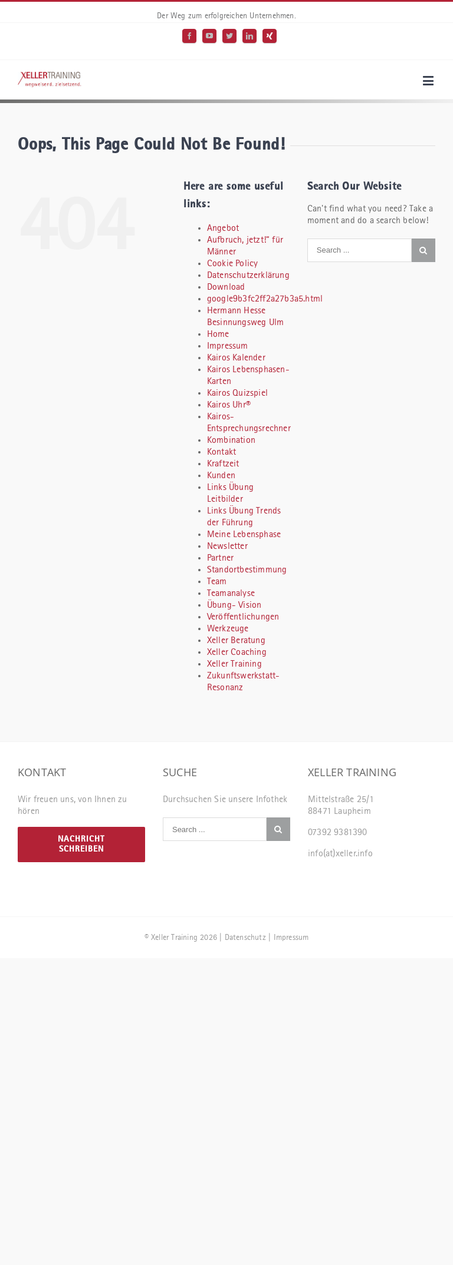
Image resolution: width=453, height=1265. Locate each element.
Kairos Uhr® (229, 405)
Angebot (223, 228)
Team (217, 582)
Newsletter (227, 546)
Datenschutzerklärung (248, 275)
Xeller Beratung (236, 640)
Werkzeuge (228, 629)
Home (218, 334)
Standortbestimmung (247, 570)
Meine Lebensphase (244, 534)
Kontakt (221, 452)
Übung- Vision (234, 605)
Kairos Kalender (236, 358)
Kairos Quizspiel (237, 393)
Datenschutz (245, 937)
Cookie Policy (232, 264)
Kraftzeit (223, 464)
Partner (220, 558)
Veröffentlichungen (243, 617)
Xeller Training (234, 664)
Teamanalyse (231, 593)
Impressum (227, 346)
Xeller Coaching (237, 652)
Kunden (221, 476)
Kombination (231, 440)
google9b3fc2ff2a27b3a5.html (265, 299)
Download (226, 287)
